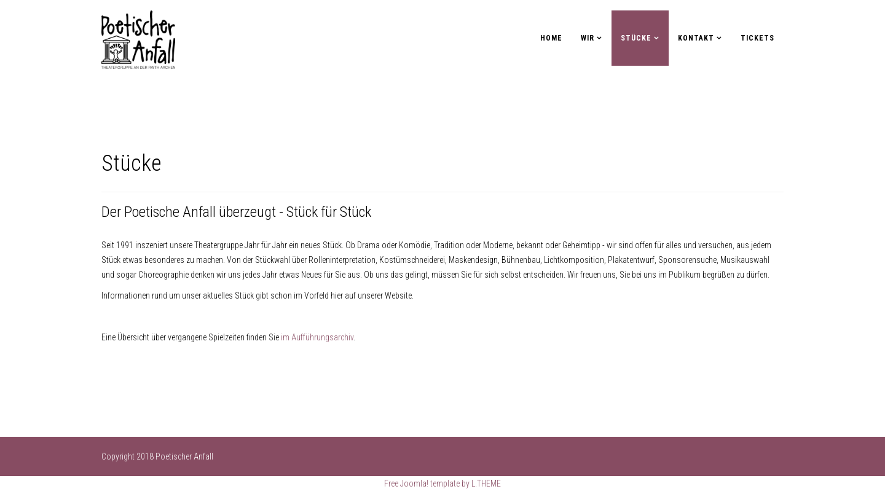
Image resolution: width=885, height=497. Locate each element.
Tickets (757, 38)
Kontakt (696, 38)
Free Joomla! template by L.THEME (442, 483)
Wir (587, 38)
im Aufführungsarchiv (317, 337)
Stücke (636, 38)
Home (551, 38)
